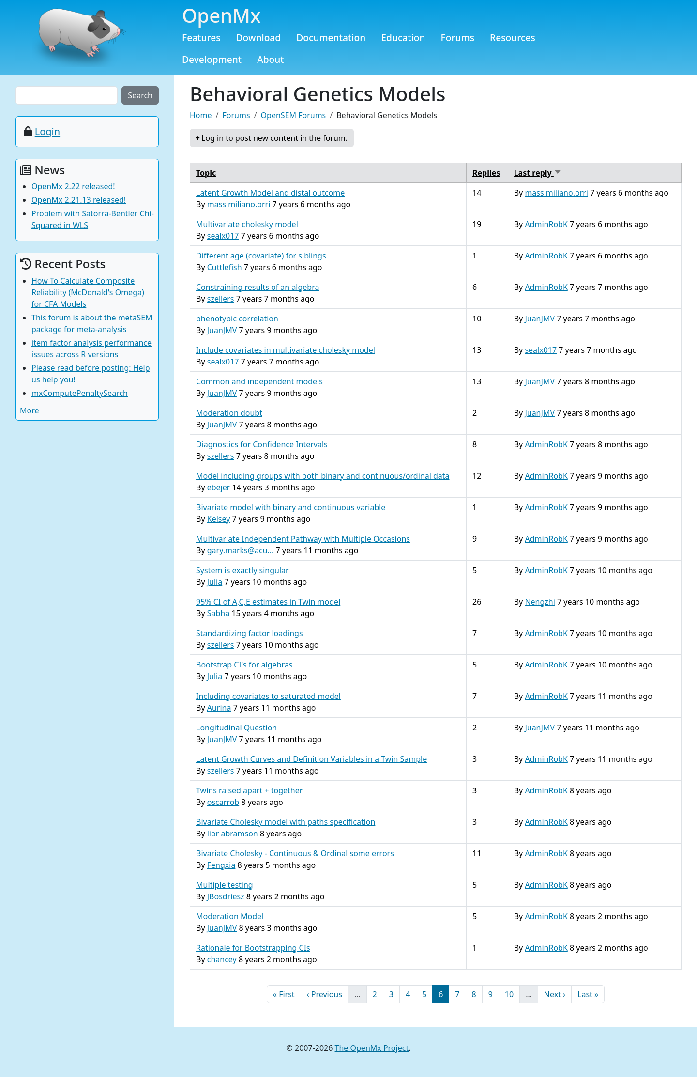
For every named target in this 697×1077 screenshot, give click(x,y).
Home (201, 115)
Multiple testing (224, 885)
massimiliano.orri (239, 204)
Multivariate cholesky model (247, 224)
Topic (206, 172)
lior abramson (232, 833)
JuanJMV (222, 330)
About (270, 59)
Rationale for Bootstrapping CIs (253, 947)
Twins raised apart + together (249, 790)
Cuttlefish (224, 267)
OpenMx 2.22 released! (73, 186)
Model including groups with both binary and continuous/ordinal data (323, 475)
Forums (458, 37)
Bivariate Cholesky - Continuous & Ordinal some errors (295, 853)
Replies (486, 172)
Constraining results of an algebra (257, 287)
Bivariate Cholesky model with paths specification (285, 822)
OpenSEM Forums (293, 115)
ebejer (218, 487)
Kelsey (218, 519)
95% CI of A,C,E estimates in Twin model (268, 601)
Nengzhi (540, 601)
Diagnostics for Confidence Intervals (262, 444)
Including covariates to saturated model (268, 696)
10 (512, 994)
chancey (222, 959)
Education (403, 37)
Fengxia (221, 865)
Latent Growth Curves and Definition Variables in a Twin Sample (311, 759)
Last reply (537, 172)
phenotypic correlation (237, 318)
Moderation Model (229, 916)
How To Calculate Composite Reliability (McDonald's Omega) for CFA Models (87, 292)
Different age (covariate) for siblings (261, 255)
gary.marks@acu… (240, 550)
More (29, 410)
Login (47, 131)
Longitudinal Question (236, 727)
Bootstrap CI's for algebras (244, 664)
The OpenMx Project (372, 1048)
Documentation (330, 37)
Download (258, 37)
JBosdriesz (225, 896)
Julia (215, 581)
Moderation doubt (229, 413)
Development (212, 59)
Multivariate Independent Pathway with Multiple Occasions (303, 538)
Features (201, 37)
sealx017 (223, 235)
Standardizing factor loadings (249, 633)
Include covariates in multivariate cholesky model (285, 350)
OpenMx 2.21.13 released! (78, 200)
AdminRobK (546, 224)
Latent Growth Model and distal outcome (270, 192)
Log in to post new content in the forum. (274, 138)
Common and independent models (259, 381)
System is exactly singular (242, 570)
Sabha (218, 613)
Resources (512, 37)
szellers (220, 298)
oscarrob (223, 802)
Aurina (219, 707)
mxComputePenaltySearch (79, 393)
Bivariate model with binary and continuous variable (290, 507)
